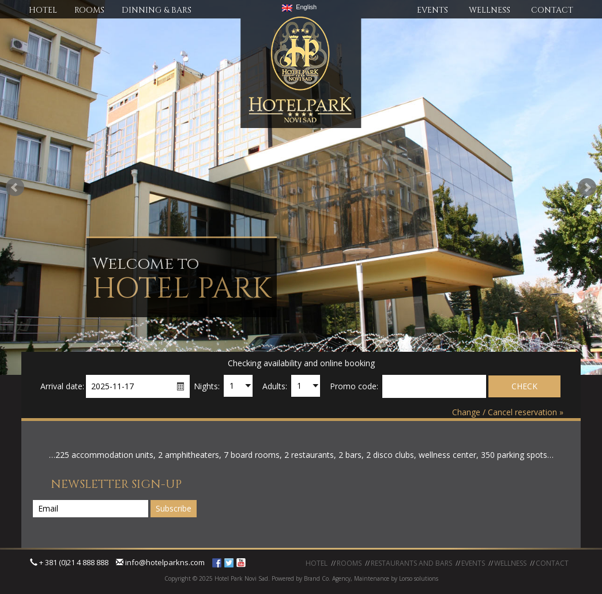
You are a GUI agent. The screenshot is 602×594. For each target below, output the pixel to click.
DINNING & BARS (156, 10)
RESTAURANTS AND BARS (411, 563)
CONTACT (552, 10)
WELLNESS (489, 10)
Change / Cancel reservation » (507, 412)
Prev (15, 187)
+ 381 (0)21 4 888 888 (69, 562)
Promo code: (354, 386)
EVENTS (432, 10)
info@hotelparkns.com (160, 562)
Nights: (207, 386)
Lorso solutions (418, 578)
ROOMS (89, 10)
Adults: (274, 386)
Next (587, 187)
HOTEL (43, 10)
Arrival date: (62, 386)
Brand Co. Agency (326, 578)
